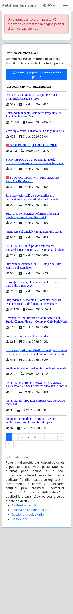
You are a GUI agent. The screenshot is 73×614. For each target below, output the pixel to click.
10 (9, 444)
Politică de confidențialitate (31, 510)
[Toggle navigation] (65, 5)
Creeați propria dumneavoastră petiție (36, 74)
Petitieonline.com (19, 5)
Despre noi (19, 519)
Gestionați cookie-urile (28, 514)
